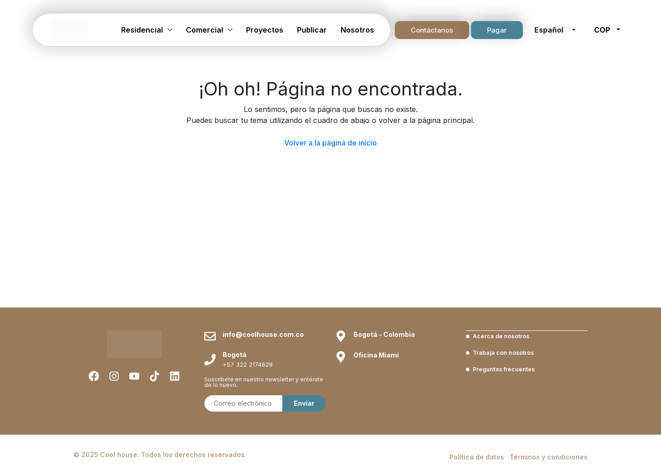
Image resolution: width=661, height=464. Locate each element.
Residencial (142, 29)
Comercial (204, 29)
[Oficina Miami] (341, 357)
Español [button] (549, 29)
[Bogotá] (210, 359)
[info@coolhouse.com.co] (210, 336)
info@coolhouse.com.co (263, 334)
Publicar (312, 29)
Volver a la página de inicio (330, 142)
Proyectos (264, 29)
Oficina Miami (376, 355)
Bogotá (234, 354)
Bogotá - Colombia (384, 334)
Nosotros (357, 29)
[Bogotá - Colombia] (341, 336)
